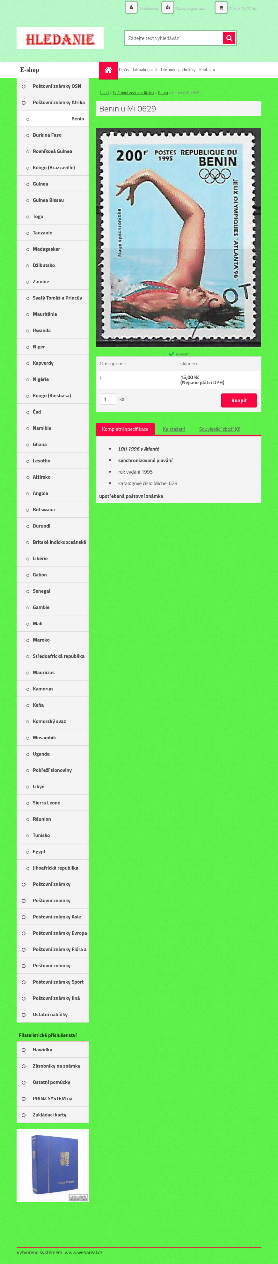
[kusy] (108, 399)
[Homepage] (109, 70)
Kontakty (207, 69)
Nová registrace (190, 7)
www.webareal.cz (84, 1252)
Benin (163, 92)
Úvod (104, 92)
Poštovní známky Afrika (133, 92)
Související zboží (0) (219, 429)
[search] (229, 38)
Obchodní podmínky (178, 69)
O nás (124, 69)
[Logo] (60, 38)
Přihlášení (149, 7)
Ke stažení (174, 429)
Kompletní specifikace (125, 429)
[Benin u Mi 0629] (178, 130)
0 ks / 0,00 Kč (243, 8)
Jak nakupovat (145, 69)
